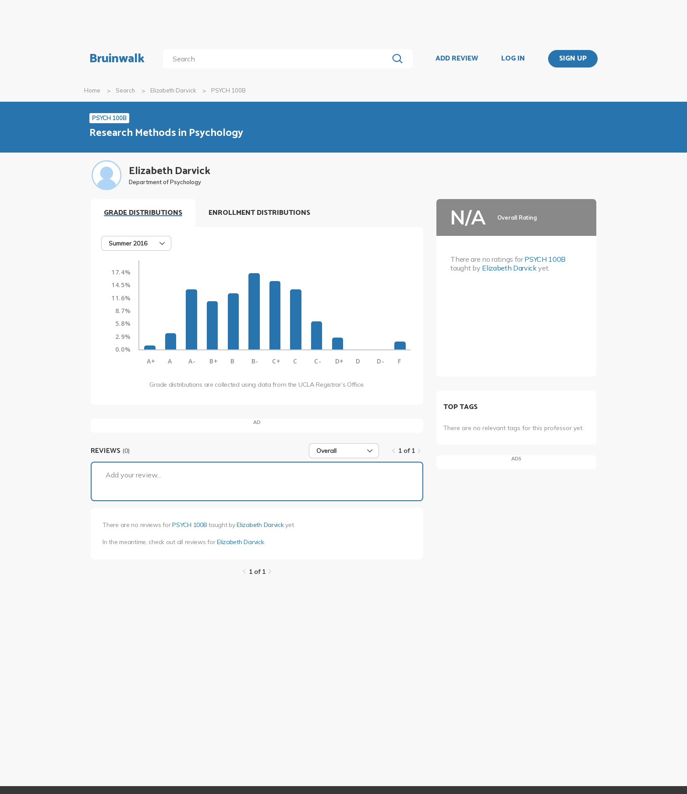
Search (125, 90)
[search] (277, 58)
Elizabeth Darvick (173, 90)
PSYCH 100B (189, 525)
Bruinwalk (117, 58)
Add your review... (133, 474)
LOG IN (513, 58)
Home (92, 90)
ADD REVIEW (457, 58)
